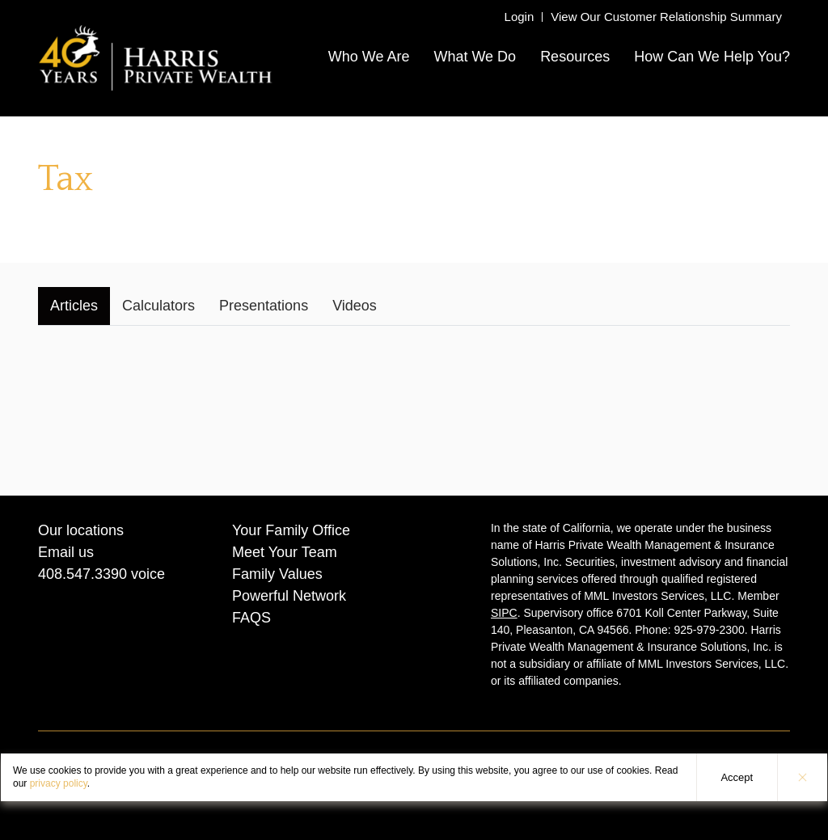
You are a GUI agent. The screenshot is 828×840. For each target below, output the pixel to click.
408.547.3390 (82, 574)
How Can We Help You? (712, 57)
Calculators (158, 306)
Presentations (263, 306)
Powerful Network (289, 596)
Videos (354, 306)
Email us (66, 552)
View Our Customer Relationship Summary (666, 16)
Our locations (81, 530)
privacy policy (58, 783)
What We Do (474, 57)
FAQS (251, 618)
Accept (736, 777)
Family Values (277, 574)
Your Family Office (291, 530)
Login (519, 16)
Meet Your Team (284, 552)
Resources (575, 57)
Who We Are (369, 57)
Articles (74, 306)
